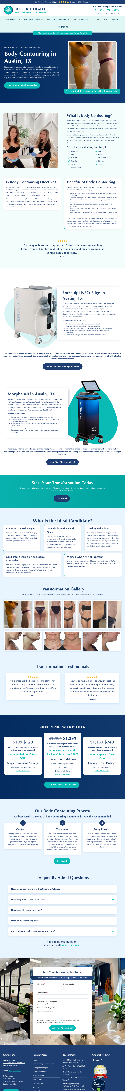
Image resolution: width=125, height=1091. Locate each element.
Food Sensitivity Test (83, 19)
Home (35, 1060)
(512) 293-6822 (108, 10)
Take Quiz (83, 33)
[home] (25, 10)
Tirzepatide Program (40, 1072)
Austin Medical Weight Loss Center (16, 47)
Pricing (115, 19)
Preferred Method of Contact (47, 1001)
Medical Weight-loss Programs (44, 1064)
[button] (13, 19)
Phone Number (69, 984)
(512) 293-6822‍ (15, 1071)
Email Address (42, 992)
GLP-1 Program (38, 1075)
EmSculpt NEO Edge (40, 1083)
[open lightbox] (18, 614)
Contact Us (62, 27)
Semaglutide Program (41, 1068)
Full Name (41, 984)
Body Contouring (36, 47)
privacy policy (61, 1022)
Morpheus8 (37, 1087)
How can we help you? (45, 1008)
